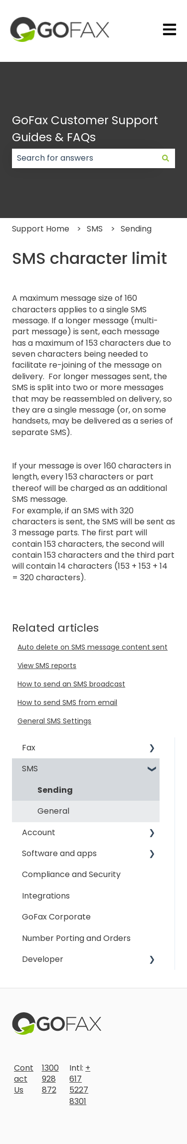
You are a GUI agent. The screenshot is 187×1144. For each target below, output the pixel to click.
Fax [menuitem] (28, 747)
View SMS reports (46, 666)
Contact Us (23, 1079)
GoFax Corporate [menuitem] (56, 916)
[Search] (165, 158)
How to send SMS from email (67, 702)
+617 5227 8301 (79, 1084)
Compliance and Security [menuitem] (71, 874)
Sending (136, 228)
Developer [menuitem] (42, 959)
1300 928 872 (50, 1079)
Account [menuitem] (38, 832)
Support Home (40, 228)
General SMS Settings (54, 721)
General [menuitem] (53, 811)
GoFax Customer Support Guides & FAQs (85, 129)
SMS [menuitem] (30, 768)
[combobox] (84, 158)
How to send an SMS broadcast (71, 684)
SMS (95, 228)
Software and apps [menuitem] (59, 853)
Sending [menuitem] (55, 790)
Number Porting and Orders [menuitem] (76, 938)
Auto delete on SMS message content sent (92, 647)
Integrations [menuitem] (46, 896)
